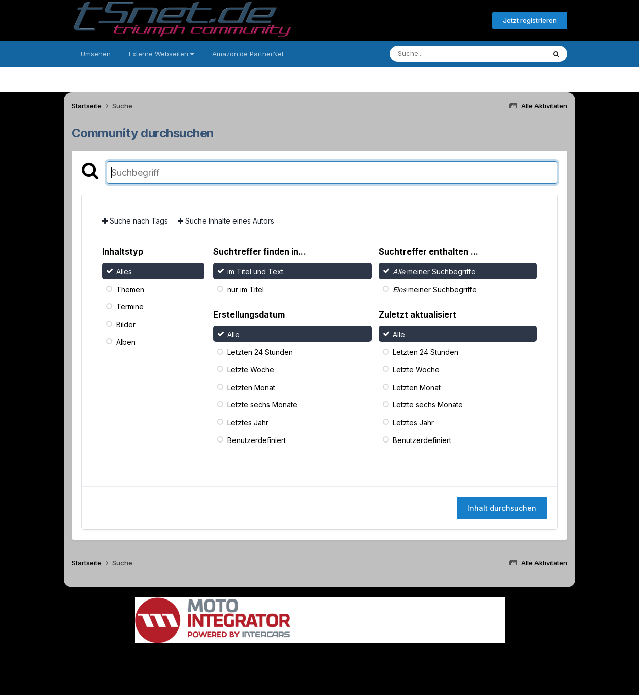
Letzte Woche (250, 369)
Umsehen (96, 54)
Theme (264, 658)
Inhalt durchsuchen (501, 507)
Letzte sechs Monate (262, 404)
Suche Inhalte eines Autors (226, 220)
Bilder (126, 324)
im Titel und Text (255, 271)
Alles (124, 271)
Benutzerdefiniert (256, 439)
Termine (130, 306)
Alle (233, 334)
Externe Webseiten (161, 54)
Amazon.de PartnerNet (248, 54)
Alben (126, 341)
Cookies (420, 658)
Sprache (222, 658)
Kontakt (384, 658)
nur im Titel (245, 289)
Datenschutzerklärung (325, 658)
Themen (130, 289)
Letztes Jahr (247, 422)
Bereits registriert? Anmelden (429, 21)
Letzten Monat (251, 387)
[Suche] (447, 54)
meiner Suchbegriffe (434, 271)
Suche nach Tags (135, 220)
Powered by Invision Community (320, 680)
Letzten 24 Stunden (260, 352)
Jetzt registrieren (530, 20)
